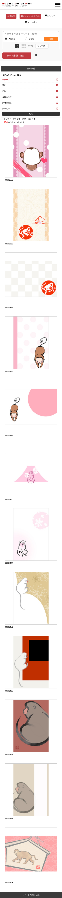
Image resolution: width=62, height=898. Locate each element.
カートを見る (31, 22)
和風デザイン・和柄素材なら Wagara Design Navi (17, 5)
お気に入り (50, 15)
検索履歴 (11, 16)
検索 (51, 39)
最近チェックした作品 (30, 16)
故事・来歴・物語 (24, 119)
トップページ (9, 119)
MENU (57, 4)
